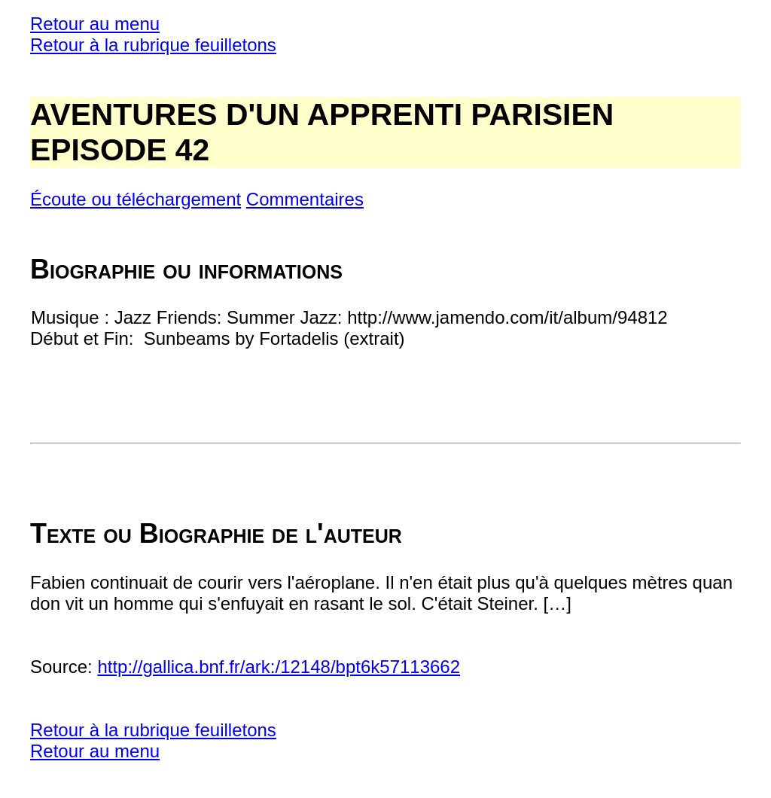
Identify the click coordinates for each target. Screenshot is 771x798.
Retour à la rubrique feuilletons (153, 45)
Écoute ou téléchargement (135, 199)
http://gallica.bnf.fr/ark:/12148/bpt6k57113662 (278, 666)
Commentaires (305, 199)
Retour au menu (95, 24)
